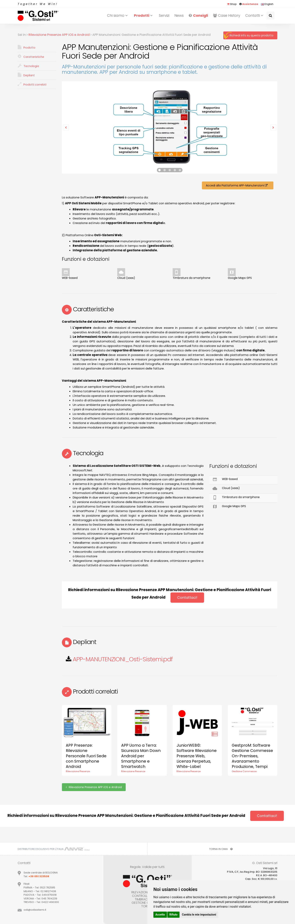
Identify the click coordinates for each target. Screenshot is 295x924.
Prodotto (26, 47)
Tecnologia (28, 65)
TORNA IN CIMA (221, 849)
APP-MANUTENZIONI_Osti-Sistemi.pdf (123, 659)
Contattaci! (187, 597)
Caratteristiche (31, 56)
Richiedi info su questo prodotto (251, 35)
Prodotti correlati (32, 84)
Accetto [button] (160, 914)
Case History (226, 15)
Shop (232, 4)
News (179, 15)
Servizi (164, 15)
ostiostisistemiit (35, 910)
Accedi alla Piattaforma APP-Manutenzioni (237, 185)
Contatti (254, 15)
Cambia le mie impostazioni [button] (199, 914)
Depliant (26, 75)
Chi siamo (118, 15)
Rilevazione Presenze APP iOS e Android (94, 787)
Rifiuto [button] (173, 914)
